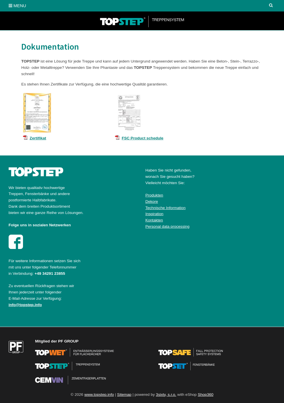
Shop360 (205, 394)
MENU (17, 5)
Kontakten (154, 220)
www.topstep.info (99, 394)
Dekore (151, 201)
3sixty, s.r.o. (166, 394)
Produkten (154, 195)
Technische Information (165, 208)
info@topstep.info (25, 305)
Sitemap (124, 394)
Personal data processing (167, 226)
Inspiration (154, 214)
